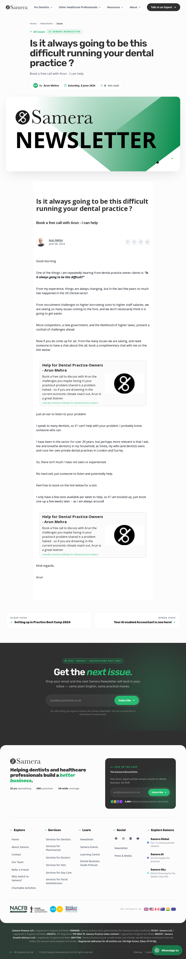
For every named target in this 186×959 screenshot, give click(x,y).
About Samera (20, 847)
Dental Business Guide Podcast (90, 863)
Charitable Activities (24, 888)
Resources (115, 7)
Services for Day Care (59, 872)
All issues (37, 31)
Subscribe (126, 700)
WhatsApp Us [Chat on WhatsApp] (166, 950)
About (135, 7)
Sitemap (138, 952)
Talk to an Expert (163, 7)
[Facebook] (116, 838)
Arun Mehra (56, 240)
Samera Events (89, 847)
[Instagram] (123, 838)
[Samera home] (17, 7)
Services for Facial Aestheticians (57, 881)
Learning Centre (90, 854)
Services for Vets (56, 865)
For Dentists (43, 7)
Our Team (18, 862)
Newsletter (46, 23)
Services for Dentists (58, 839)
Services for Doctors (58, 857)
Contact (16, 854)
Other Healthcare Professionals (80, 7)
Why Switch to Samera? (20, 878)
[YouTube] (138, 838)
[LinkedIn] (131, 838)
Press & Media (123, 855)
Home (33, 23)
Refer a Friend (20, 869)
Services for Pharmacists (53, 848)
